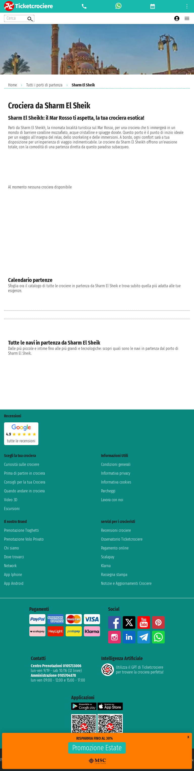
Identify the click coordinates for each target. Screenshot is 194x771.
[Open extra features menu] (19, 18)
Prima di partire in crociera (24, 473)
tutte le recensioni (21, 441)
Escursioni (12, 508)
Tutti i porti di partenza (44, 85)
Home (12, 85)
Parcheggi (108, 491)
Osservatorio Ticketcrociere (121, 539)
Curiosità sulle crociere (21, 464)
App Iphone (13, 574)
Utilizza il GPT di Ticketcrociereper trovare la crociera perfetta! (132, 669)
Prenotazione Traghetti (21, 530)
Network (10, 565)
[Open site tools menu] (187, 6)
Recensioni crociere (116, 530)
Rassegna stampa (114, 574)
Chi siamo (11, 548)
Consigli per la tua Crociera (24, 482)
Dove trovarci (14, 557)
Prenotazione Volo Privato (24, 539)
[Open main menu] (187, 18)
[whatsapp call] (118, 6)
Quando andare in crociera (24, 491)
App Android (13, 583)
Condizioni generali (116, 464)
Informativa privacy (115, 473)
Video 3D (10, 499)
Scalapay (107, 557)
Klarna (106, 565)
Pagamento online (115, 548)
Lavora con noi (112, 499)
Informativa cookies (116, 482)
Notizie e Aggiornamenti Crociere (126, 583)
